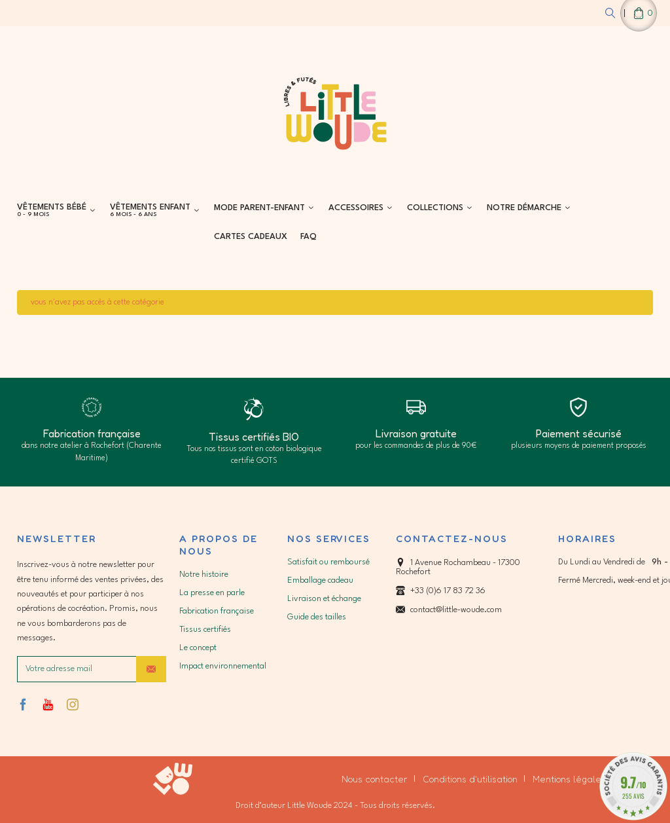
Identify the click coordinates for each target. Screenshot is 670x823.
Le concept (198, 648)
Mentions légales (569, 778)
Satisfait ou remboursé (328, 562)
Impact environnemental (222, 666)
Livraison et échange (324, 598)
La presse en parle (212, 593)
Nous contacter (375, 778)
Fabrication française (216, 611)
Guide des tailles (316, 617)
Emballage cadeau (320, 580)
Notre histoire (203, 574)
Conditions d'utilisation (470, 778)
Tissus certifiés (205, 629)
